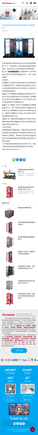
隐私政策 (21, 429)
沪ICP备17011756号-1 (19, 431)
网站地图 (27, 429)
